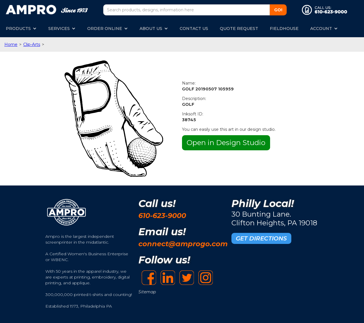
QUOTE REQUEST (239, 28)
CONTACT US (194, 28)
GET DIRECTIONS (261, 238)
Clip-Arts (31, 44)
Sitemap (147, 292)
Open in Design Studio (226, 142)
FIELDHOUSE (284, 28)
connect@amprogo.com (183, 244)
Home (10, 44)
